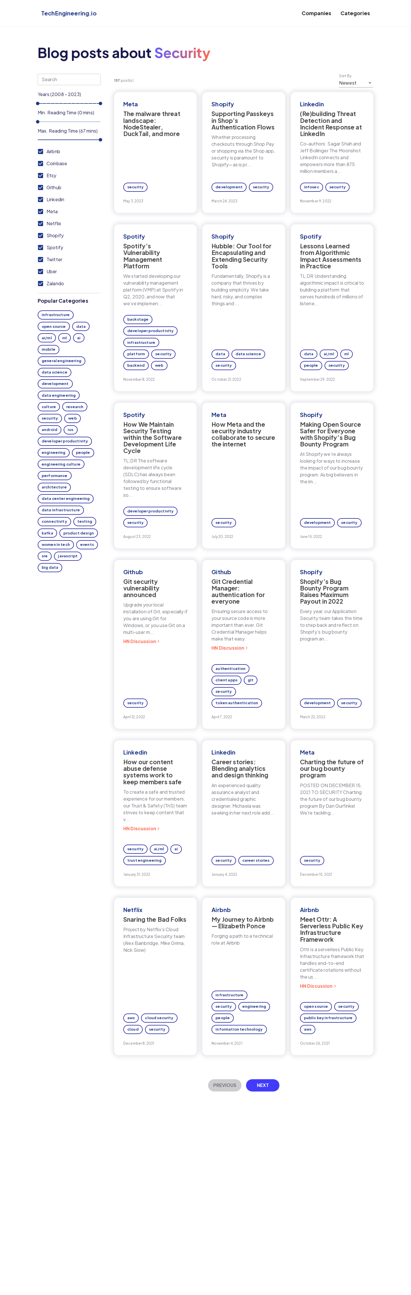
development (55, 383)
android (49, 429)
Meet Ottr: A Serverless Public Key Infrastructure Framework (331, 929)
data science (54, 372)
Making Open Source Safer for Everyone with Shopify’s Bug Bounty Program (330, 434)
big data (50, 567)
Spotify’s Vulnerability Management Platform (142, 256)
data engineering (59, 395)
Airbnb (221, 909)
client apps (226, 680)
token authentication (236, 703)
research (74, 406)
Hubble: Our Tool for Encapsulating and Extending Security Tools (241, 256)
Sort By (345, 76)
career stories (256, 860)
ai (78, 338)
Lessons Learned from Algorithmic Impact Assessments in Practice (331, 256)
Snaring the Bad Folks (154, 919)
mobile (48, 349)
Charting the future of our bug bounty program (332, 768)
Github (133, 571)
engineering (54, 452)
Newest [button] (347, 83)
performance (55, 475)
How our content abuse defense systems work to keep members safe (152, 771)
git (250, 680)
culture (49, 406)
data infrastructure (61, 510)
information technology (239, 1029)
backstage (137, 319)
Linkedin (312, 103)
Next (263, 1085)
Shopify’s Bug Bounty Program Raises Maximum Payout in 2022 (324, 591)
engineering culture (61, 464)
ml (64, 338)
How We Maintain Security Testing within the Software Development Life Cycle (152, 437)
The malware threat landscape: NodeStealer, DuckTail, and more (151, 123)
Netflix (132, 909)
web (72, 418)
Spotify (134, 236)
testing (84, 521)
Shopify (222, 103)
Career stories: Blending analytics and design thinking (239, 768)
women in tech (56, 544)
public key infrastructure (328, 1017)
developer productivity (65, 441)
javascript (68, 556)
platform (136, 354)
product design (78, 533)
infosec (311, 187)
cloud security (159, 1017)
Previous (224, 1085)
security (50, 418)
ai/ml (47, 338)
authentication (230, 668)
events (87, 544)
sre (45, 556)
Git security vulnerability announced (141, 588)
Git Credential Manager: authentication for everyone (238, 591)
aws (131, 1017)
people (83, 452)
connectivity (54, 521)
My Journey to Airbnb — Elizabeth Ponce (242, 922)
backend (136, 365)
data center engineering (66, 498)
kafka (47, 533)
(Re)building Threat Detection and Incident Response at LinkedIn (331, 123)
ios (70, 429)
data (81, 326)
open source (54, 326)
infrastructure (56, 314)
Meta (130, 103)
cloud (133, 1029)
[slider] (37, 103)
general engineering (61, 360)
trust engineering (144, 860)
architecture (54, 487)
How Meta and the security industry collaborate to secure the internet (243, 434)
